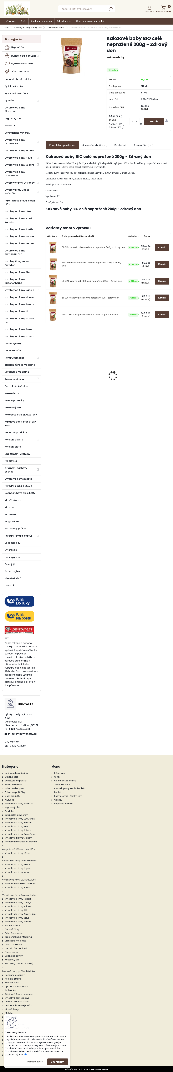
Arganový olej (13, 118)
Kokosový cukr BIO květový (21, 414)
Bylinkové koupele (19, 63)
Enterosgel (11, 550)
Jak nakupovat (64, 21)
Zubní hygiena (13, 571)
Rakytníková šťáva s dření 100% (20, 202)
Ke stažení (120, 145)
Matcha (9, 507)
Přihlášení (150, 11)
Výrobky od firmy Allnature (15, 109)
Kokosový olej (13, 407)
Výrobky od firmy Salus (18, 329)
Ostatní (9, 585)
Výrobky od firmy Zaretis (19, 336)
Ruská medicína (14, 379)
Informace (10, 21)
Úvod (6, 27)
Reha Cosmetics (14, 357)
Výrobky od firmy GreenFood (15, 173)
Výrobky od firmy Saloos (19, 304)
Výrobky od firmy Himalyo (20, 150)
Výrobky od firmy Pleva (18, 157)
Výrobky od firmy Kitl (17, 311)
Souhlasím (57, 1061)
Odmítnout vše (35, 1061)
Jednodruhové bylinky (18, 79)
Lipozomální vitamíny (17, 454)
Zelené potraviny (15, 400)
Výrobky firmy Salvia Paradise (17, 263)
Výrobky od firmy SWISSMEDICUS (15, 252)
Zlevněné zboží (13, 578)
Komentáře (143, 145)
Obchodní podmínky (41, 21)
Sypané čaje (15, 47)
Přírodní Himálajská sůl (18, 535)
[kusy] (134, 121)
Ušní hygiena (12, 557)
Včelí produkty (17, 71)
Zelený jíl (10, 564)
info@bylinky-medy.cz (22, 733)
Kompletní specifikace (62, 145)
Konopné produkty (16, 432)
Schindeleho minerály (17, 132)
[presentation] (47, 371)
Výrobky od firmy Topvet (19, 236)
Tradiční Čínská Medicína (20, 365)
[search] (111, 10)
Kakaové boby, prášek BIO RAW (20, 423)
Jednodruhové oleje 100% (20, 493)
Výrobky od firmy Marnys (19, 297)
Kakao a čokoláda (56, 27)
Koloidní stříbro (14, 439)
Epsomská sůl (13, 543)
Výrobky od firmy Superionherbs (15, 281)
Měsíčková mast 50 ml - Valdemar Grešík (65, 373)
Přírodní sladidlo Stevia (18, 486)
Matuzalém (11, 514)
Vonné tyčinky (13, 343)
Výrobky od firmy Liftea (18, 211)
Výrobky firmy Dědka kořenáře (17, 191)
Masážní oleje (13, 500)
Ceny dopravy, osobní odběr (90, 21)
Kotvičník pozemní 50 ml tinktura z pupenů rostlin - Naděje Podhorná (150, 376)
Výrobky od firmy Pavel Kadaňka (18, 220)
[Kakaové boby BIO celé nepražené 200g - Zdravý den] (71, 55)
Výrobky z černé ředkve (18, 479)
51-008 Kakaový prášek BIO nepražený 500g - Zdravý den (90, 297)
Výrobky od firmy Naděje (19, 290)
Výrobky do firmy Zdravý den (28, 27)
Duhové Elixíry (13, 350)
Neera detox (12, 393)
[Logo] (17, 8)
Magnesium (12, 521)
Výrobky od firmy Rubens (19, 165)
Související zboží (94, 145)
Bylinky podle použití (20, 55)
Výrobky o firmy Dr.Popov (20, 182)
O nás (23, 21)
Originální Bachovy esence (16, 469)
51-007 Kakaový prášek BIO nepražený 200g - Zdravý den (90, 314)
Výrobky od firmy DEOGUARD (15, 141)
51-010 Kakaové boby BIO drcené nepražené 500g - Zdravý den (93, 247)
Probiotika (11, 461)
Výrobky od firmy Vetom (19, 243)
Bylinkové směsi (14, 86)
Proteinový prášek (15, 528)
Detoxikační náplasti (17, 386)
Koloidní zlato (13, 446)
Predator (10, 125)
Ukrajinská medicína (17, 372)
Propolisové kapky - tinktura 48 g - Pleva (108, 388)
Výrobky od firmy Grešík (19, 229)
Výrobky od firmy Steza (18, 272)
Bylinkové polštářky (16, 93)
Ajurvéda (10, 100)
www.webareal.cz (98, 1069)
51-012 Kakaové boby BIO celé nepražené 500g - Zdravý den (92, 281)
